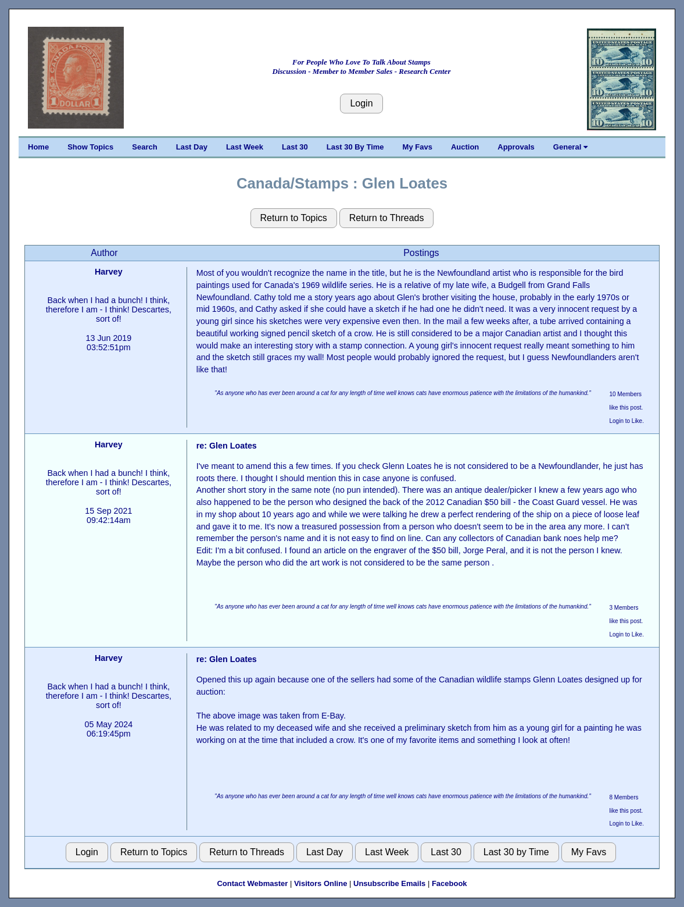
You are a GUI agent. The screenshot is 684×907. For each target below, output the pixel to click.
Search (144, 147)
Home (38, 147)
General (570, 147)
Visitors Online (321, 883)
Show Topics (90, 147)
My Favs (417, 147)
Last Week (244, 147)
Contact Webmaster (252, 883)
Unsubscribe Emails (389, 883)
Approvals (516, 147)
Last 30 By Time (355, 147)
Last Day (191, 147)
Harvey (109, 271)
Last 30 (295, 147)
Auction (465, 147)
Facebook (449, 883)
